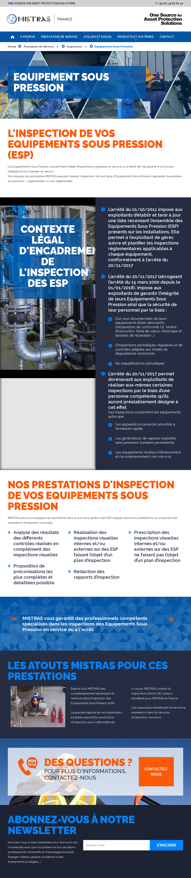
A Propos (27, 37)
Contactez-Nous (156, 772)
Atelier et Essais (98, 37)
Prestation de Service (59, 37)
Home (12, 46)
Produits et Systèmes (136, 37)
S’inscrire (166, 845)
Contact (167, 37)
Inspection (74, 46)
